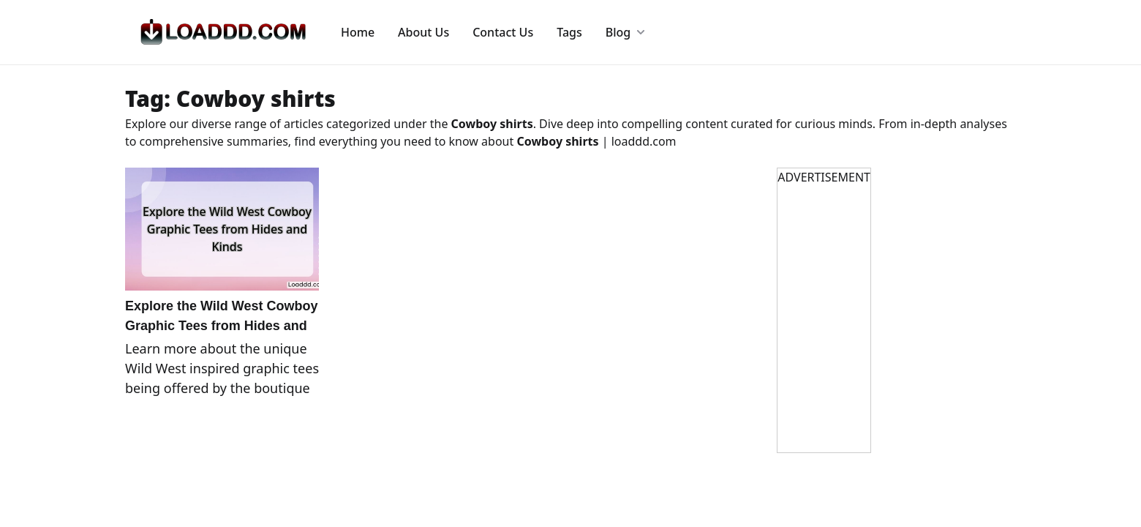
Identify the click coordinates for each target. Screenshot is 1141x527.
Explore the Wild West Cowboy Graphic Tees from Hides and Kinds (221, 326)
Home (357, 32)
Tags (569, 32)
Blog (625, 32)
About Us (423, 32)
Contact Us (502, 32)
